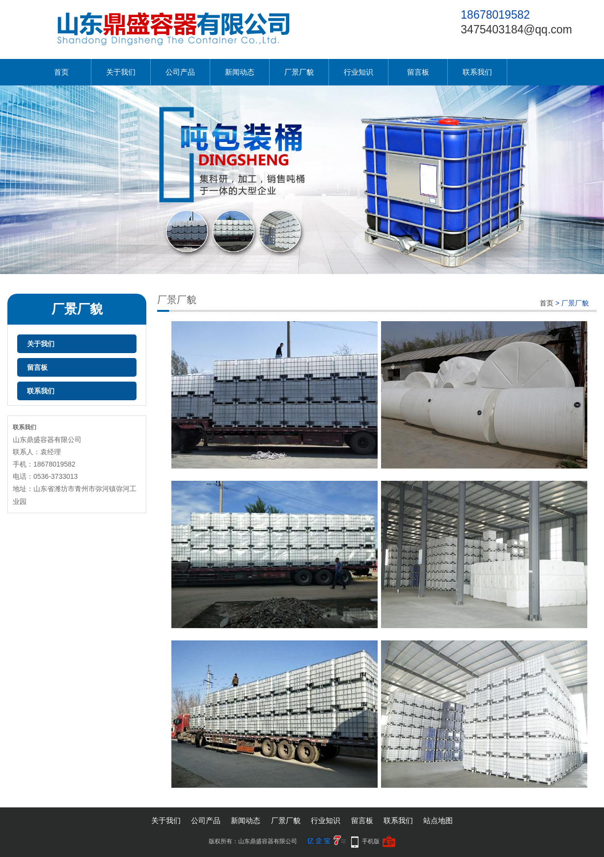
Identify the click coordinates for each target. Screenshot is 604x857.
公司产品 (180, 72)
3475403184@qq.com (516, 29)
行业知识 (358, 72)
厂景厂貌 (299, 72)
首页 (61, 72)
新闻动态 (239, 72)
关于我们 (121, 72)
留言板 (418, 72)
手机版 (371, 841)
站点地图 (438, 820)
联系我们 (477, 72)
